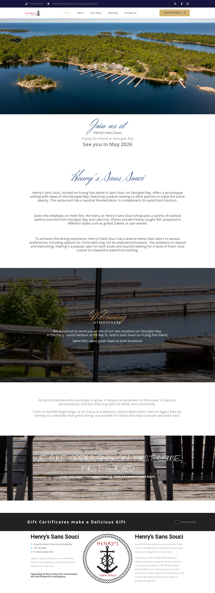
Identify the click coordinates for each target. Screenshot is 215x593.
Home (66, 13)
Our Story (95, 13)
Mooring (113, 13)
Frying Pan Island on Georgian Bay (107, 138)
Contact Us (130, 13)
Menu (80, 13)
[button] (175, 4)
